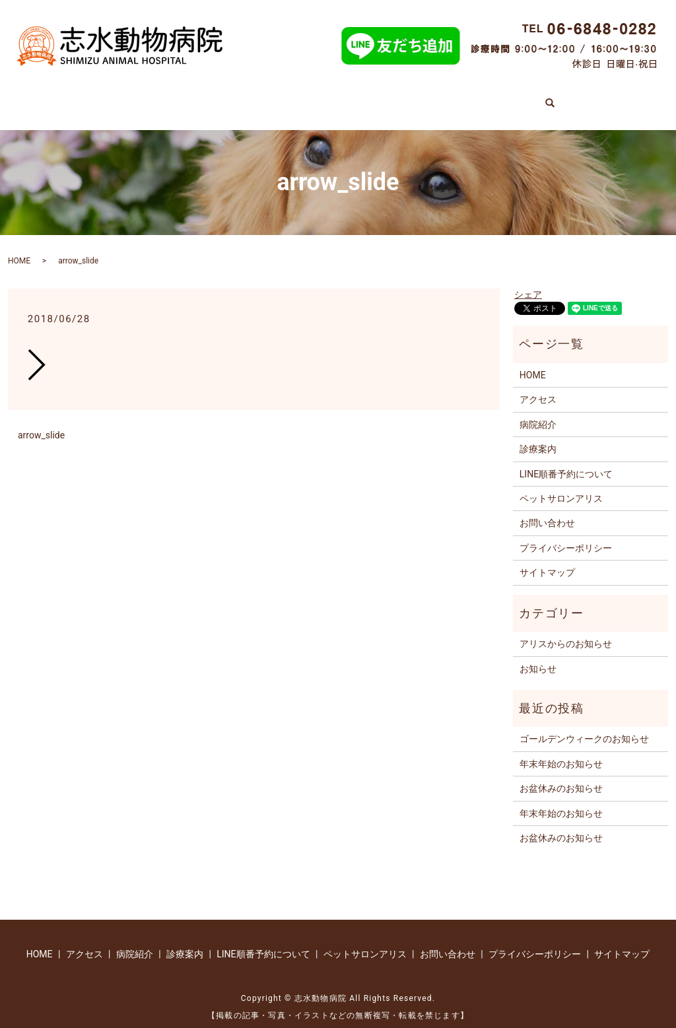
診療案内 (153, 96)
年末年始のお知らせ (561, 750)
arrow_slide (41, 422)
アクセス (554, 96)
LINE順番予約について (327, 96)
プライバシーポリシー (566, 534)
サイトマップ (547, 559)
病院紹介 (223, 96)
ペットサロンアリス (458, 96)
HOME (88, 96)
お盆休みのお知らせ (561, 775)
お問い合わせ (547, 509)
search (610, 92)
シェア (528, 281)
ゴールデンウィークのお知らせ (584, 725)
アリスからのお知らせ (566, 630)
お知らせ (538, 655)
